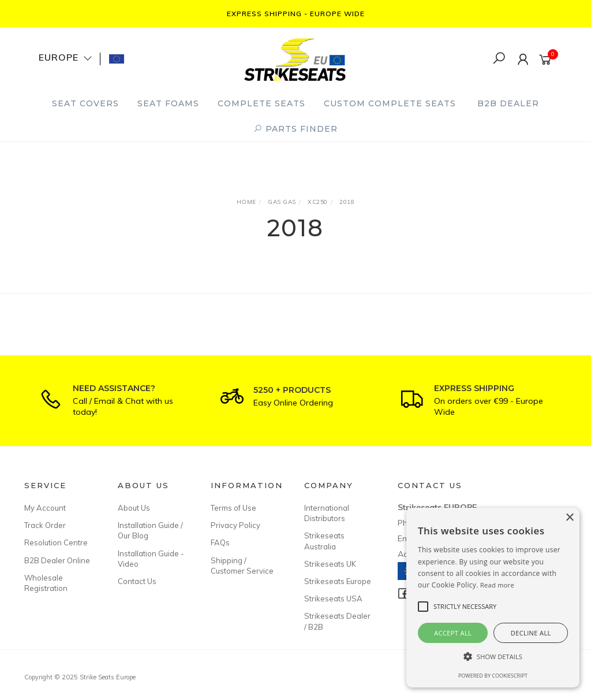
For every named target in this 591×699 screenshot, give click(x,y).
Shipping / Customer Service (242, 565)
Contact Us (137, 581)
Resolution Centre (56, 542)
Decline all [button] (531, 633)
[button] (493, 656)
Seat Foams (168, 103)
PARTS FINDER (295, 129)
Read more (497, 585)
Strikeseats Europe (337, 581)
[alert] (492, 597)
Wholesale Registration (46, 583)
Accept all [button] (453, 633)
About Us (134, 507)
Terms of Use (233, 507)
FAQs (220, 542)
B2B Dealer (508, 103)
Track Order (45, 525)
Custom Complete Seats (390, 103)
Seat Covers (85, 103)
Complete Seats (261, 103)
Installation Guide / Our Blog (150, 530)
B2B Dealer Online (57, 560)
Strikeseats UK (330, 563)
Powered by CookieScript (493, 675)
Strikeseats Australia (324, 541)
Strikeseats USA (333, 598)
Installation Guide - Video (151, 558)
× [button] (569, 518)
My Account (45, 507)
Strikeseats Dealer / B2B (337, 621)
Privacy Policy (235, 525)
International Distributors (326, 513)
